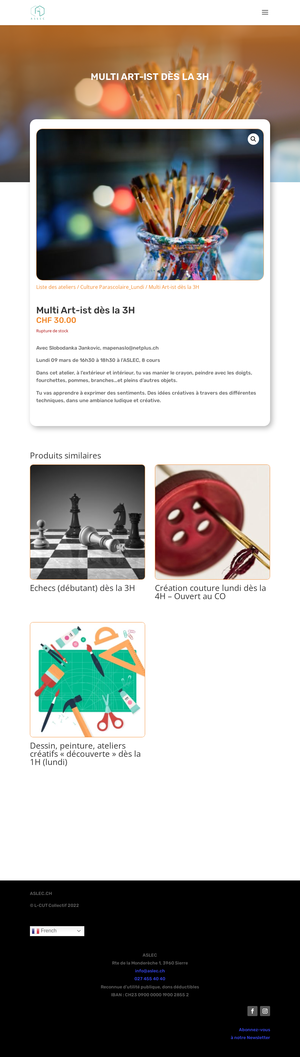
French (44, 931)
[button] (253, 139)
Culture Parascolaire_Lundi (112, 287)
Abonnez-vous (254, 1029)
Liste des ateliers (56, 287)
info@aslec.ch (150, 971)
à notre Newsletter (250, 1037)
